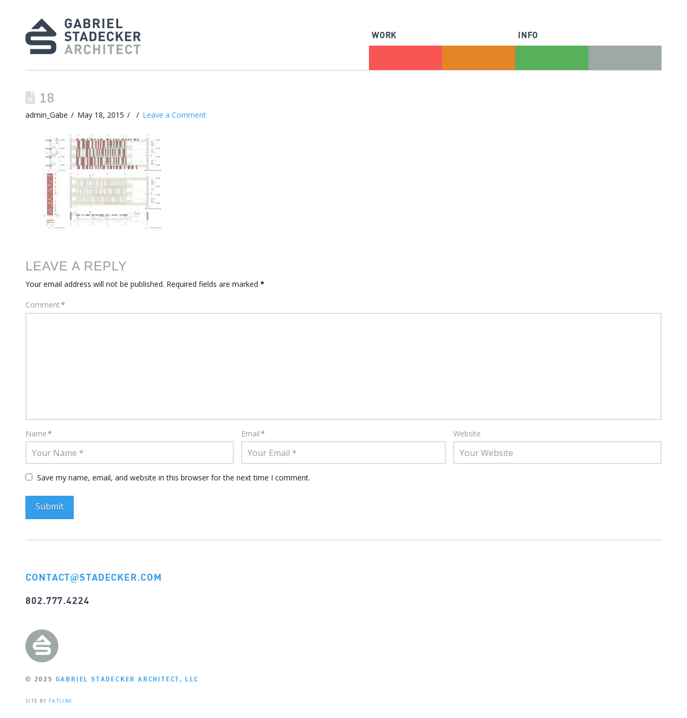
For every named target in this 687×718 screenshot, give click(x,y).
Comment (45, 305)
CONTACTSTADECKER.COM (93, 577)
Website (467, 433)
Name (38, 433)
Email (253, 433)
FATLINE (60, 701)
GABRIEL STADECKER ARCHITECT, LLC (127, 679)
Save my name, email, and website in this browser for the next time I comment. (173, 477)
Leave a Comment (174, 115)
